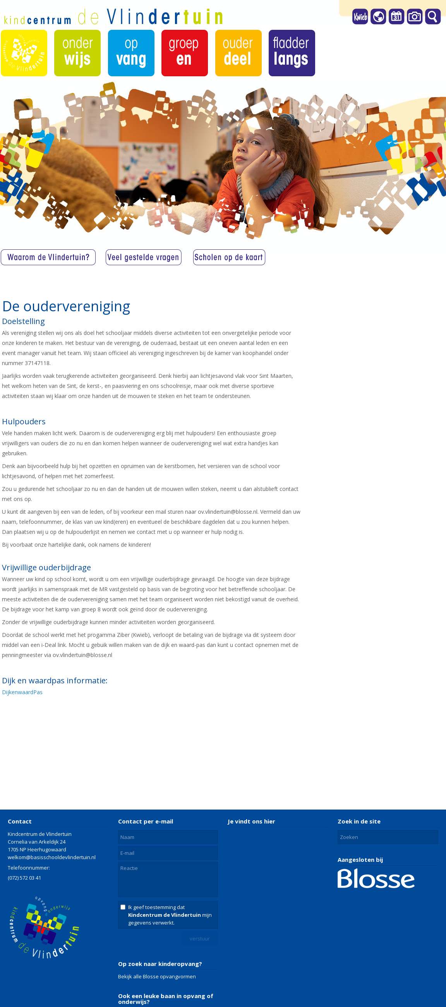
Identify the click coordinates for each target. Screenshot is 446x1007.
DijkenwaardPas (22, 692)
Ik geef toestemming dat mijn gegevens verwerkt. (170, 915)
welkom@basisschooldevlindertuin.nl (52, 857)
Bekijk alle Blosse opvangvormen (157, 976)
